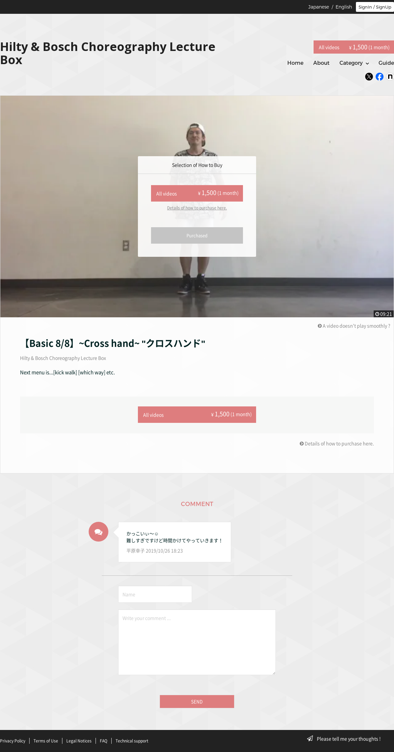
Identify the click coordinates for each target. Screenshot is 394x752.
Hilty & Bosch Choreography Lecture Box (63, 357)
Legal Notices (79, 740)
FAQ (103, 740)
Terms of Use (45, 740)
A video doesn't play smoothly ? (354, 325)
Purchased (197, 235)
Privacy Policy (12, 740)
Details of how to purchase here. (197, 208)
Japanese (318, 7)
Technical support (132, 740)
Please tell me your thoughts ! (346, 738)
